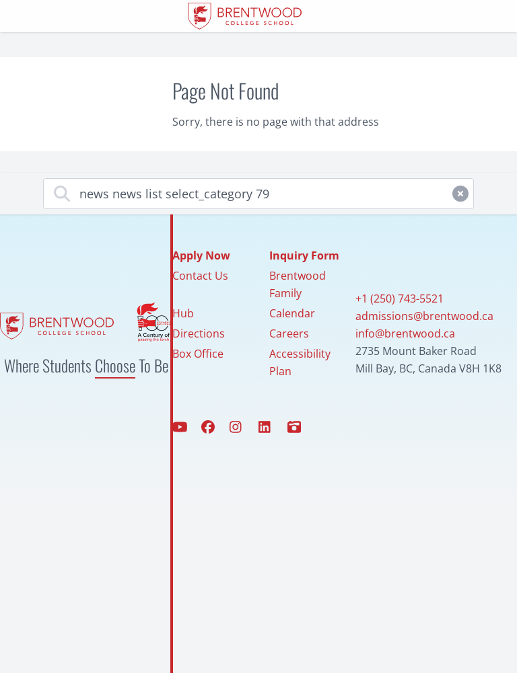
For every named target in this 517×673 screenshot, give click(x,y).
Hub (183, 313)
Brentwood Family (297, 284)
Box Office (197, 353)
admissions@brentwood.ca (424, 316)
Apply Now (201, 255)
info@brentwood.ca (405, 333)
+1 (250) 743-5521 (399, 298)
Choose (115, 365)
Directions (198, 333)
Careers (289, 333)
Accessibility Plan (300, 362)
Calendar (292, 313)
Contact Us (200, 275)
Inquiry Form (304, 255)
